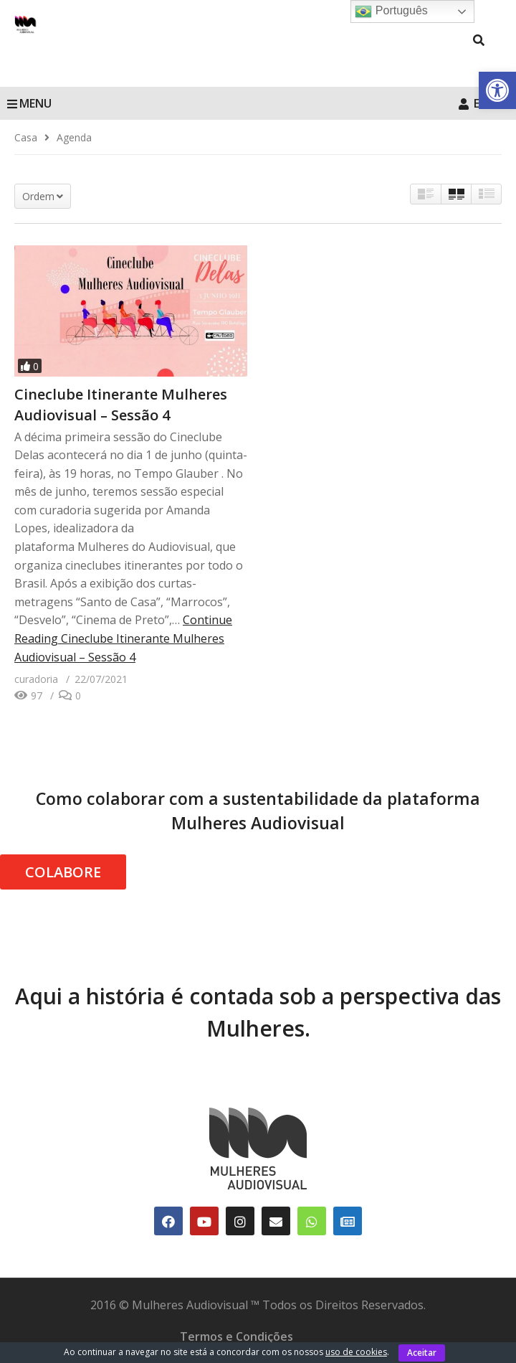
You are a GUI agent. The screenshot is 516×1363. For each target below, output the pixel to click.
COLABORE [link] (63, 872)
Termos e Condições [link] (236, 1336)
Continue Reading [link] (123, 638)
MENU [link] (29, 103)
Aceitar (421, 1353)
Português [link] (391, 11)
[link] (497, 90)
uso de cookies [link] (356, 1352)
